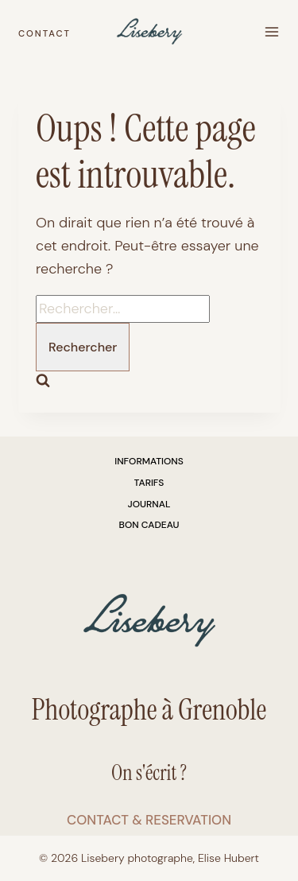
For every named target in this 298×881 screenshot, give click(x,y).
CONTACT (44, 33)
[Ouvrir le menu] (271, 32)
